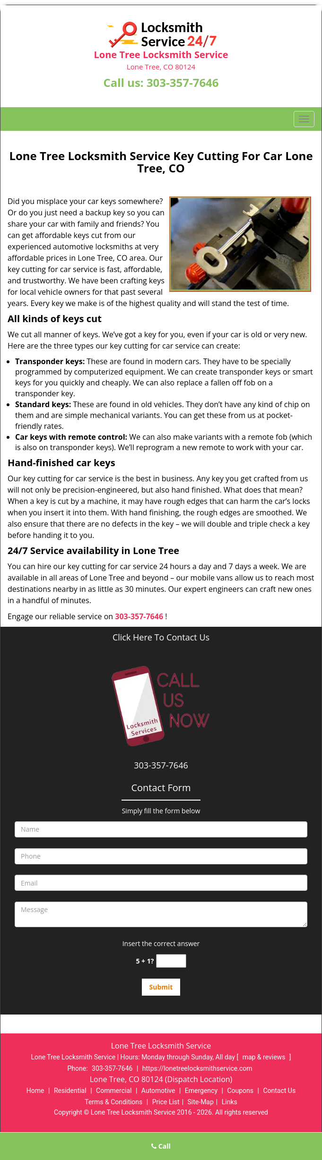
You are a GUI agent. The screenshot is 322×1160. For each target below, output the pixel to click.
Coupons (240, 1090)
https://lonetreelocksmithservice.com (197, 1068)
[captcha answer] (171, 961)
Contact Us (279, 1090)
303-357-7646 (183, 82)
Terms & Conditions (113, 1102)
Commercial (113, 1090)
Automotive (158, 1090)
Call (161, 1146)
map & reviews (265, 1057)
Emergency (201, 1090)
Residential (70, 1090)
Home (35, 1090)
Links (229, 1102)
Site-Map (201, 1102)
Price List (166, 1102)
